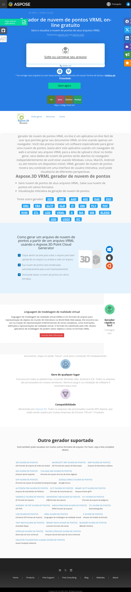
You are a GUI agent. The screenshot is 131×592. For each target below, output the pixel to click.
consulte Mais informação (52, 335)
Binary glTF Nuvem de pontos (90, 488)
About (115, 577)
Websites (101, 577)
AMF (74, 199)
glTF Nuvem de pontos (61, 488)
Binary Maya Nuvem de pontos (62, 522)
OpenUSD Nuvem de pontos (29, 531)
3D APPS (33, 12)
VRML (61, 212)
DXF (108, 199)
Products (30, 577)
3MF (61, 199)
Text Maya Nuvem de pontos (30, 522)
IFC (78, 219)
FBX (37, 206)
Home (15, 577)
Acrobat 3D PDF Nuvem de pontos (33, 505)
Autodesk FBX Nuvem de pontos (32, 488)
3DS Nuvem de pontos (27, 462)
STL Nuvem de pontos (100, 505)
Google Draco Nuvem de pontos (75, 479)
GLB (62, 206)
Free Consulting (69, 577)
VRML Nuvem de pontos (56, 514)
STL (36, 212)
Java (60, 99)
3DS (49, 199)
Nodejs (77, 99)
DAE (97, 199)
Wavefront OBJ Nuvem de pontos (63, 496)
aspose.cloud (78, 34)
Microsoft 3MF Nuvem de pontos (69, 462)
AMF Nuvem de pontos (99, 462)
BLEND (105, 212)
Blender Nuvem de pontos (93, 522)
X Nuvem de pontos (93, 514)
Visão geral (36, 116)
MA (81, 212)
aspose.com (63, 34)
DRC (26, 206)
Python (69, 99)
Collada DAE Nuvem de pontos (56, 471)
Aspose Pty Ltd (55, 591)
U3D (47, 212)
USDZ (66, 219)
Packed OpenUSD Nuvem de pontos (63, 531)
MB (92, 212)
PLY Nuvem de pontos (93, 496)
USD (53, 219)
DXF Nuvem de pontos (27, 479)
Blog (86, 577)
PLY (93, 206)
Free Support (48, 577)
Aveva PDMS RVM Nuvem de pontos (69, 505)
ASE (85, 199)
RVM (24, 212)
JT (72, 206)
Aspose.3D (41, 409)
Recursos (50, 116)
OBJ (82, 206)
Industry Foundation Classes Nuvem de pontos (40, 540)
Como (62, 116)
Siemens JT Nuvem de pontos (30, 496)
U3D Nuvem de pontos (27, 514)
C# (51, 99)
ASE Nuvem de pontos (27, 471)
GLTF (50, 206)
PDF (105, 206)
